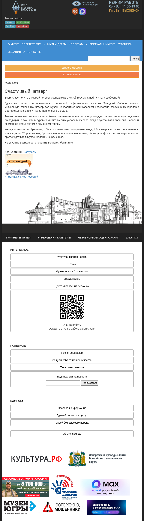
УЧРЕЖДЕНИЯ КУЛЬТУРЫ (54, 237)
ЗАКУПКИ (132, 237)
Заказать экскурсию (72, 68)
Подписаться (90, 382)
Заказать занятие (72, 74)
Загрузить (30, 151)
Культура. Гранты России (72, 256)
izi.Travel (72, 264)
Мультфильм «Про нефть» (72, 271)
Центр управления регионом (72, 286)
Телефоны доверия (72, 367)
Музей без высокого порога (72, 422)
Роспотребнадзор (72, 352)
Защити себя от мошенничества (72, 360)
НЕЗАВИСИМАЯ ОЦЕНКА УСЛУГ (98, 237)
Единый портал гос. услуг (71, 415)
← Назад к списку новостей (21, 176)
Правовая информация (72, 408)
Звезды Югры (72, 278)
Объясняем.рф (72, 433)
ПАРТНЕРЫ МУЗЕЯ (18, 237)
